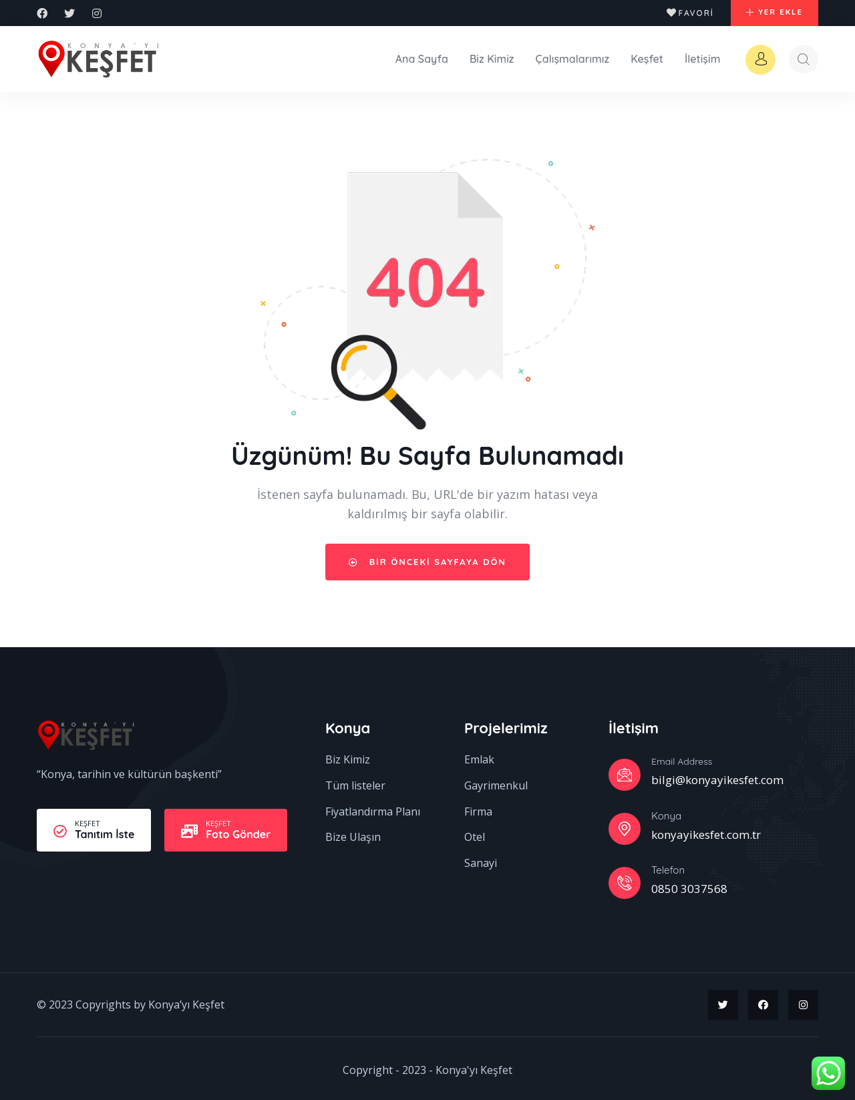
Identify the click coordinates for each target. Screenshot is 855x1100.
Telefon (668, 866)
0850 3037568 (689, 885)
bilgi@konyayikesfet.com (717, 776)
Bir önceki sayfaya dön (427, 558)
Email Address (681, 759)
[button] (768, 13)
